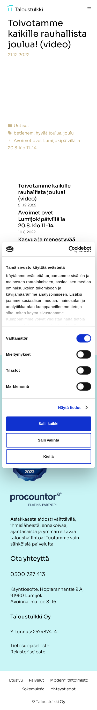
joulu (68, 133)
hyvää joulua (48, 133)
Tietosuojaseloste (29, 645)
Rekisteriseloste (27, 652)
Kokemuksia (32, 688)
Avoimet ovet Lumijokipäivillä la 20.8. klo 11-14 (41, 219)
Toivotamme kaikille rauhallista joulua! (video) (44, 192)
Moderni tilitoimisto (69, 680)
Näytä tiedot (69, 407)
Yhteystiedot (63, 688)
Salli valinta (48, 440)
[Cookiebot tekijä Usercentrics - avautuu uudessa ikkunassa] (69, 249)
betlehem (24, 133)
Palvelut (36, 680)
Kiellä (48, 456)
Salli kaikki (48, 423)
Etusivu (16, 680)
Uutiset (21, 125)
